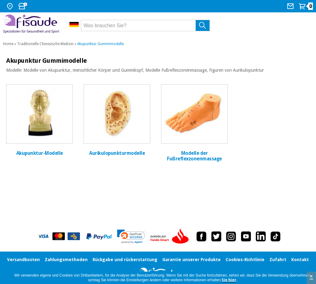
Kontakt (300, 259)
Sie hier (229, 280)
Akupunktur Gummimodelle (100, 44)
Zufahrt (277, 259)
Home (8, 44)
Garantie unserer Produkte (191, 259)
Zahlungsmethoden (66, 259)
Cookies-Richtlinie (245, 259)
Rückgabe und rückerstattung (125, 259)
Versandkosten (23, 259)
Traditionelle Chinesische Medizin (45, 44)
